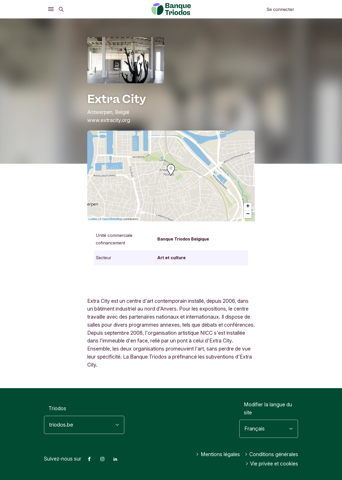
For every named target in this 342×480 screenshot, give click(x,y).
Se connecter (280, 9)
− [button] (248, 214)
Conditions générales (271, 454)
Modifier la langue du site (268, 408)
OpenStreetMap (112, 219)
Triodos (57, 408)
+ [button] (248, 206)
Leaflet (93, 219)
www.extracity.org (108, 120)
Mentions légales (218, 454)
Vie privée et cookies (271, 464)
